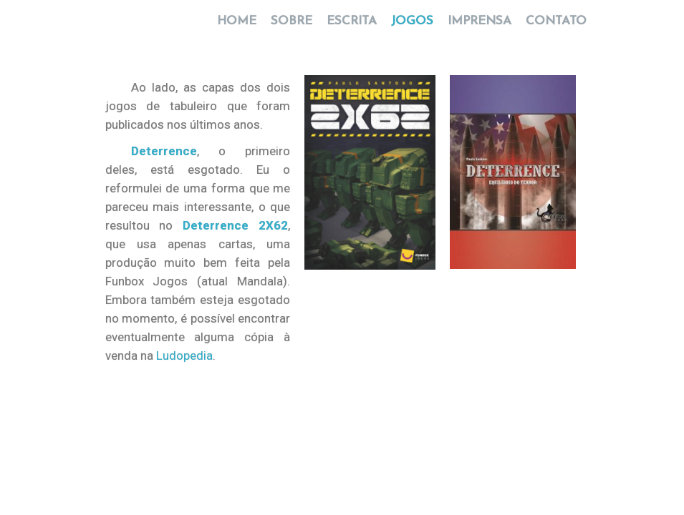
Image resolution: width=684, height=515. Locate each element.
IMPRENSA (479, 29)
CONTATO (553, 29)
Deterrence (164, 151)
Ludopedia (184, 355)
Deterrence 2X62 (235, 225)
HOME (237, 29)
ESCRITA (351, 29)
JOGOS (412, 29)
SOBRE (291, 29)
